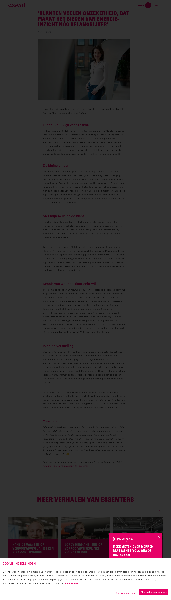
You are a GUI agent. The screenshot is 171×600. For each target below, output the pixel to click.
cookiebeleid (72, 582)
